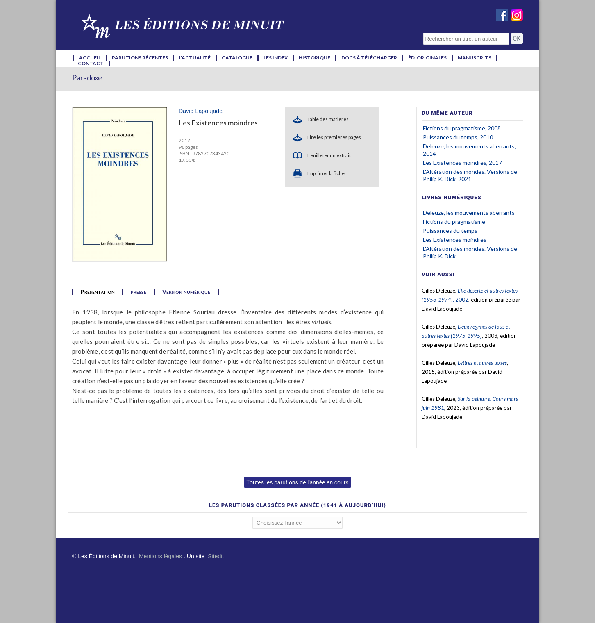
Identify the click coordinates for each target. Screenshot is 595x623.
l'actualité (195, 58)
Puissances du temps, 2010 (458, 137)
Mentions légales (160, 556)
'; (297, 523)
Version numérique (186, 292)
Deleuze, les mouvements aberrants (469, 212)
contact (91, 63)
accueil (90, 58)
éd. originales (427, 58)
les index (275, 58)
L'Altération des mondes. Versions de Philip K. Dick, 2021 (470, 175)
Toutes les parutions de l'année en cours (297, 482)
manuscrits (474, 58)
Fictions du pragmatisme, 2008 (462, 128)
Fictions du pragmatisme (454, 221)
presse (138, 292)
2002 (461, 299)
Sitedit (216, 556)
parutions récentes (140, 58)
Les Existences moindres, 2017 (462, 162)
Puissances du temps (450, 230)
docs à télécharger (369, 58)
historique (314, 58)
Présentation (98, 292)
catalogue (237, 58)
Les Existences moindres (454, 239)
